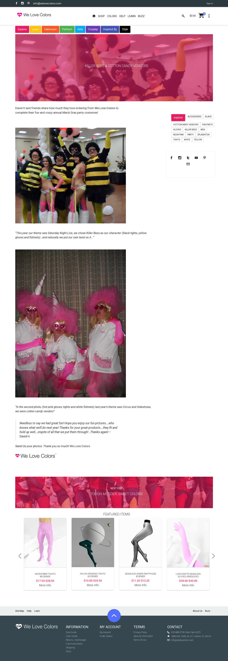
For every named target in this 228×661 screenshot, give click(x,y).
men (203, 129)
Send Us (20, 446)
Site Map (19, 611)
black (208, 116)
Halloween (50, 29)
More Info (45, 585)
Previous (18, 556)
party (190, 134)
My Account (105, 632)
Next (214, 556)
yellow (198, 139)
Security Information (143, 636)
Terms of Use (140, 640)
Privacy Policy (140, 632)
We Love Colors (105, 108)
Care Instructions (74, 643)
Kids (80, 29)
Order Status (106, 636)
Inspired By (110, 29)
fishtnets (207, 124)
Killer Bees (191, 129)
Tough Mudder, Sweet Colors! (117, 494)
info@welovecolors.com (47, 3)
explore (178, 117)
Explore (22, 29)
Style (125, 29)
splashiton (203, 134)
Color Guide (71, 636)
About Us (197, 611)
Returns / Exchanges (76, 640)
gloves (177, 129)
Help (29, 611)
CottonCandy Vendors (185, 124)
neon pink (178, 134)
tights (176, 139)
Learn (35, 29)
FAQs (68, 651)
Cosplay (93, 29)
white (187, 139)
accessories (194, 116)
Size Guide (71, 632)
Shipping (70, 647)
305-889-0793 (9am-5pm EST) (186, 632)
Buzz (207, 611)
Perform (67, 29)
